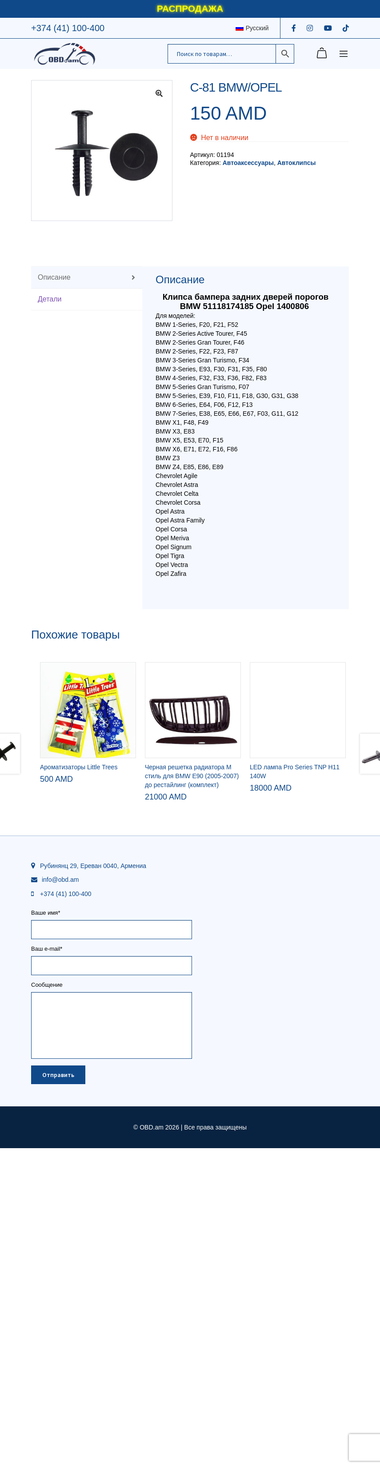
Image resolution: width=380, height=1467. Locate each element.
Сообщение (111, 1308)
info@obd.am (60, 1200)
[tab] (86, 278)
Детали (50, 299)
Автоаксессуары (248, 162)
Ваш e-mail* (111, 1278)
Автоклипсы (296, 162)
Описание (54, 277)
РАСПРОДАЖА (190, 8)
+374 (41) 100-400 (67, 28)
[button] (159, 93)
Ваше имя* (111, 1242)
